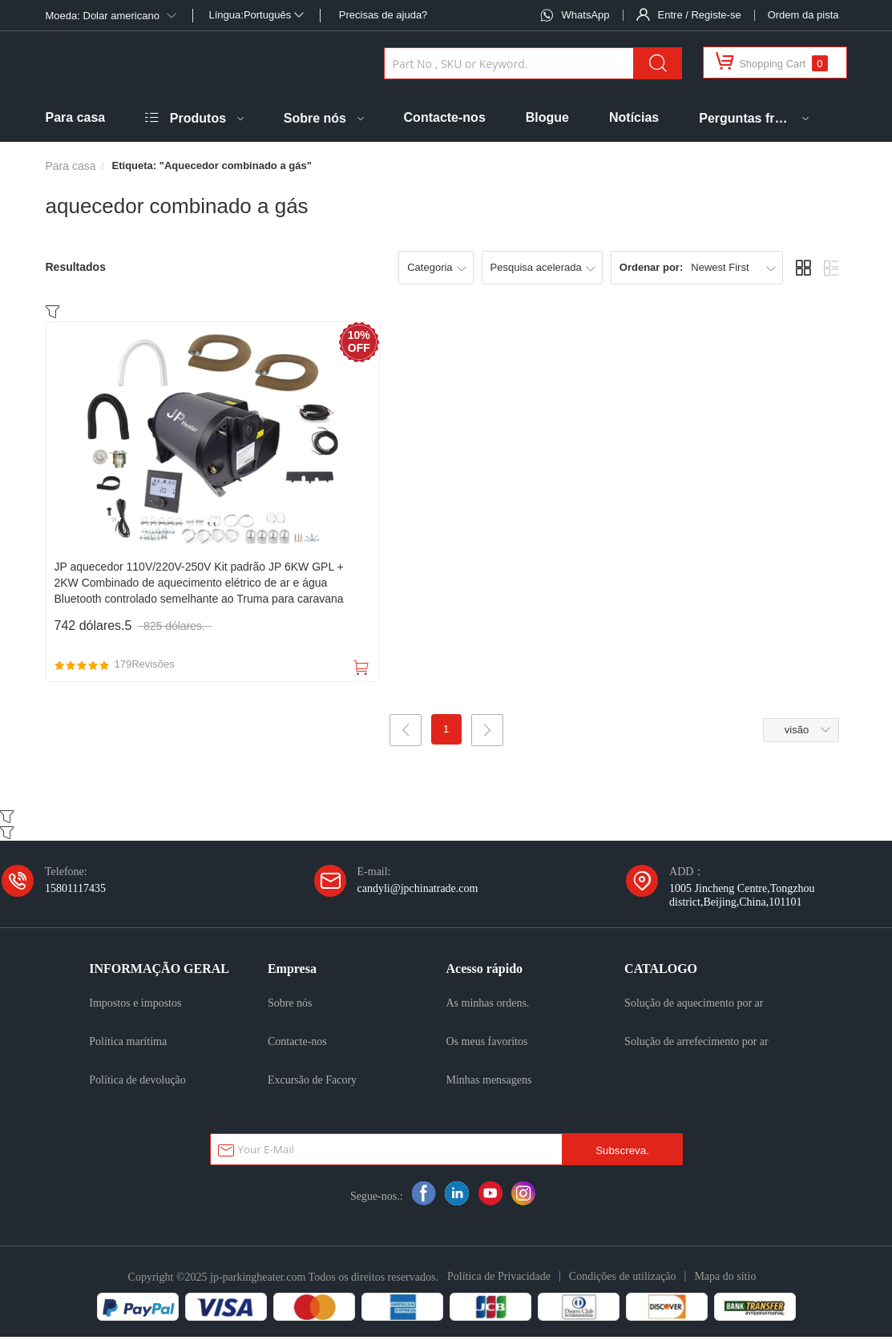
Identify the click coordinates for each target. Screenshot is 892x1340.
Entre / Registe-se (699, 15)
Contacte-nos (445, 117)
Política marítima (128, 1044)
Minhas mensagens (489, 1082)
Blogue (547, 117)
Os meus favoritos (487, 1044)
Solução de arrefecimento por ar (696, 1044)
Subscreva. (622, 1154)
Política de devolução (137, 1082)
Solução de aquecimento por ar (693, 1005)
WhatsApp (586, 15)
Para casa (76, 117)
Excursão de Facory (312, 1082)
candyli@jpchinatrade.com (417, 891)
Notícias (634, 117)
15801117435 (75, 891)
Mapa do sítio (725, 1279)
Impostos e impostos (135, 1005)
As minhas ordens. (488, 1005)
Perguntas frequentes (745, 118)
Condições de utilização (622, 1279)
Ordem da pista (803, 15)
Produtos (198, 118)
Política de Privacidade (499, 1279)
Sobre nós (315, 118)
